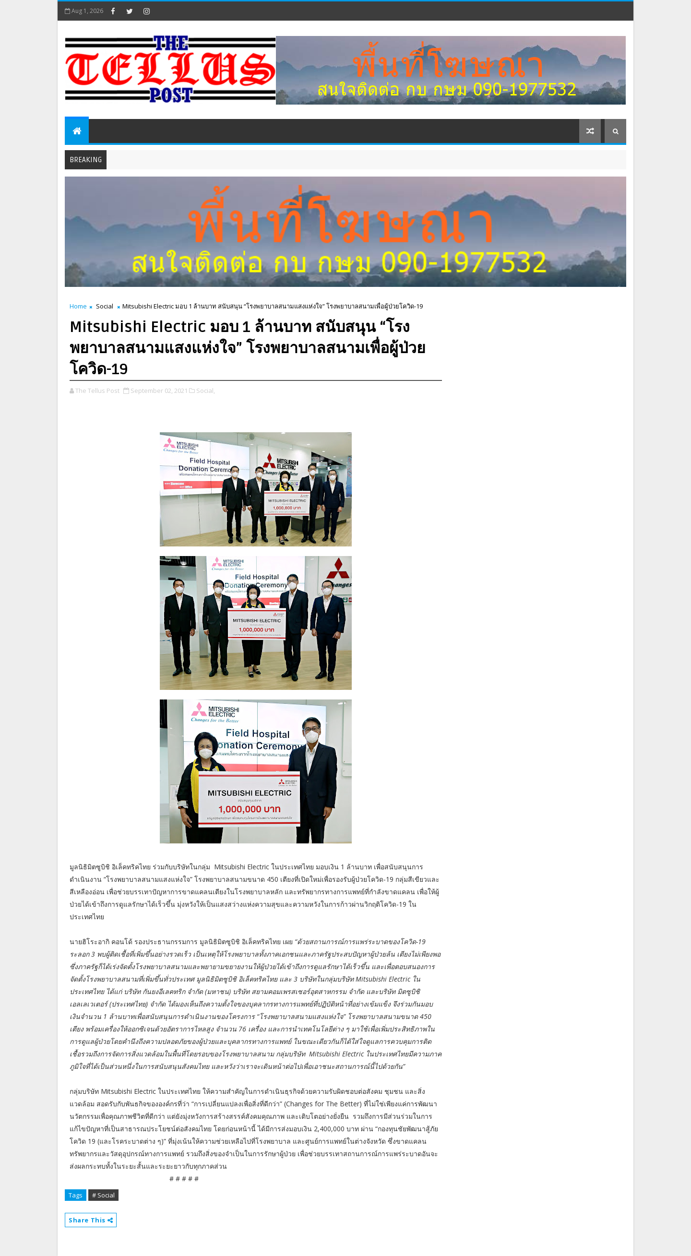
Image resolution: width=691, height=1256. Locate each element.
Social (104, 306)
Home (78, 306)
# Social (103, 1195)
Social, (205, 390)
